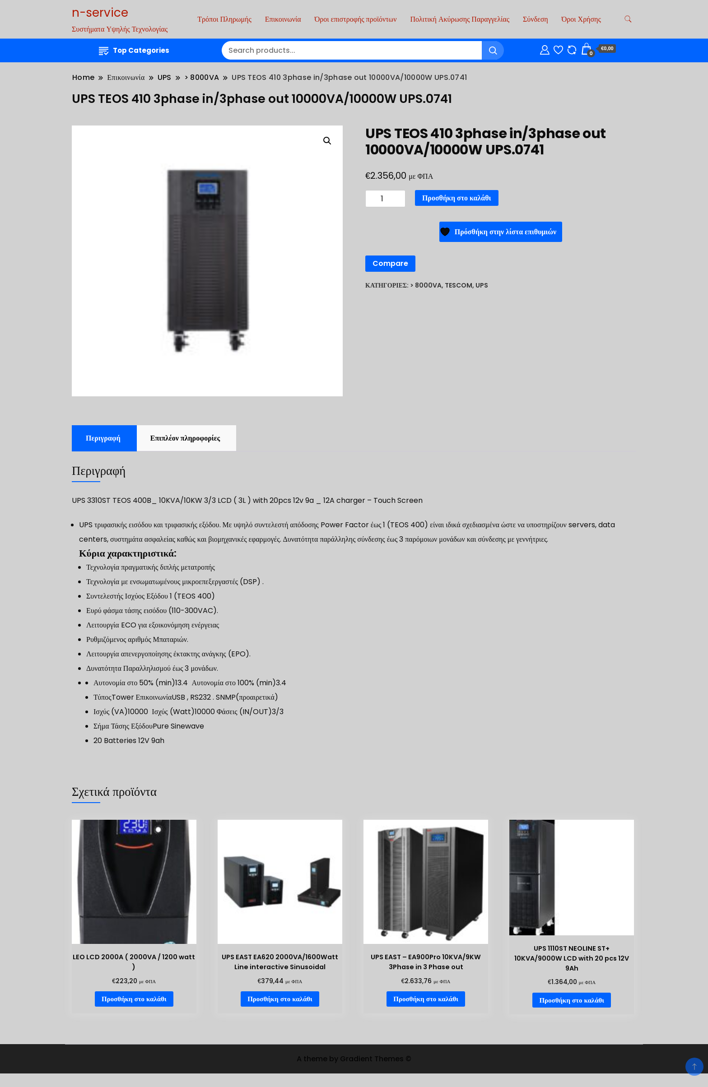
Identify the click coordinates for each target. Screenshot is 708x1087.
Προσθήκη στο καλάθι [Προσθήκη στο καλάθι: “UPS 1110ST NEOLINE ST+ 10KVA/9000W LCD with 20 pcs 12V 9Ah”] (571, 1000)
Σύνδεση (535, 19)
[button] (327, 141)
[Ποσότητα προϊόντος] (385, 199)
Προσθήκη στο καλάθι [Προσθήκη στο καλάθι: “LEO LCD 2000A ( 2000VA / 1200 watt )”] (134, 998)
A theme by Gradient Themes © (354, 1059)
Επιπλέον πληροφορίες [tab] (185, 438)
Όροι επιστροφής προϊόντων (356, 19)
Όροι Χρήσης (581, 19)
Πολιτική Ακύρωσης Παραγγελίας (459, 19)
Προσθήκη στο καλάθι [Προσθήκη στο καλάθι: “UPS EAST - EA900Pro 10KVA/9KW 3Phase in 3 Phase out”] (425, 998)
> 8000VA (426, 285)
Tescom (458, 285)
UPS (481, 285)
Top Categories (134, 50)
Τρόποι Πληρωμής (224, 19)
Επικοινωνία (283, 19)
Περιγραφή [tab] (103, 438)
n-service (100, 13)
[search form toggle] (628, 19)
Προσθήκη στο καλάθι (456, 198)
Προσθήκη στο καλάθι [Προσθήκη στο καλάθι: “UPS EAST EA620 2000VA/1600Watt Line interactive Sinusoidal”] (279, 998)
